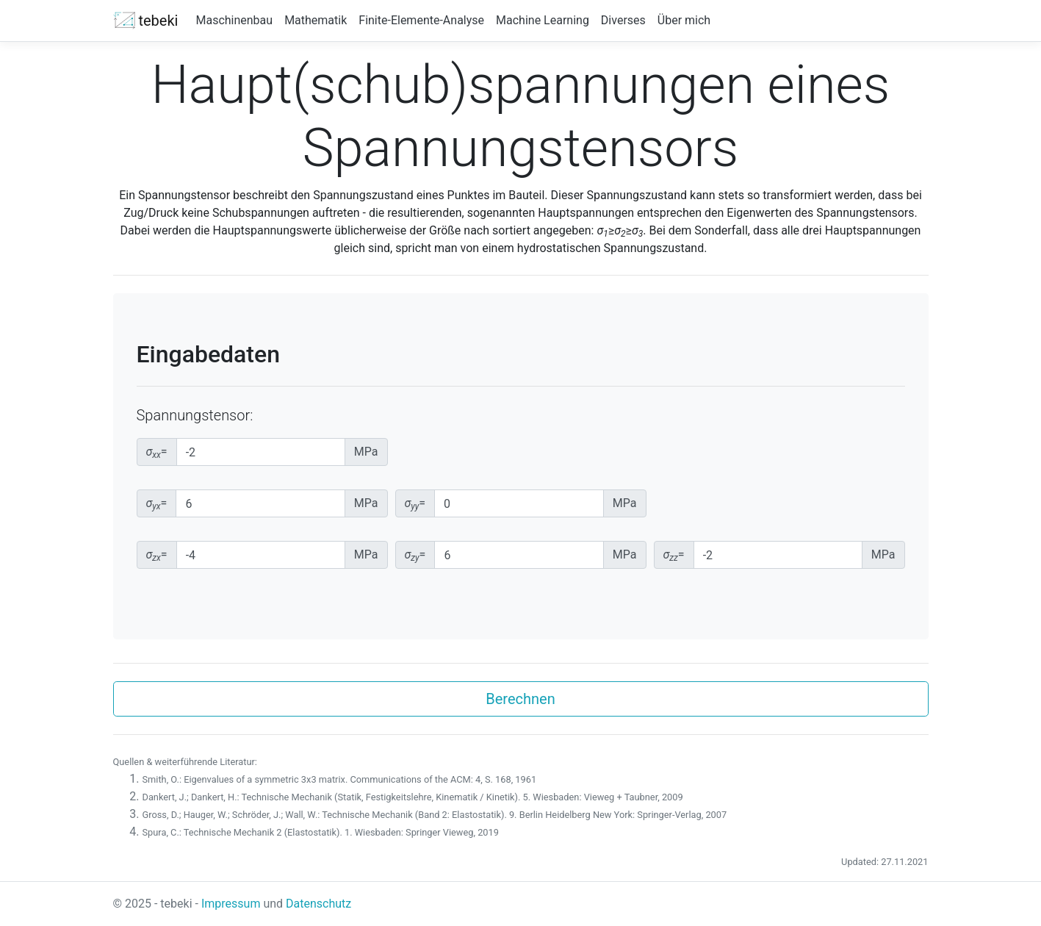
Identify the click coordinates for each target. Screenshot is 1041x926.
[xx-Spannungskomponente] (260, 452)
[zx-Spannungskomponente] (260, 555)
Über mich (684, 20)
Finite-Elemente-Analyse (421, 20)
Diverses (623, 20)
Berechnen (520, 699)
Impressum (231, 904)
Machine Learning (542, 20)
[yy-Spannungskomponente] (519, 503)
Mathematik (315, 20)
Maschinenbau (234, 20)
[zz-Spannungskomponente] (778, 555)
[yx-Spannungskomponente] (260, 503)
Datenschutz (318, 904)
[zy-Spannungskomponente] (518, 555)
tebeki (146, 21)
